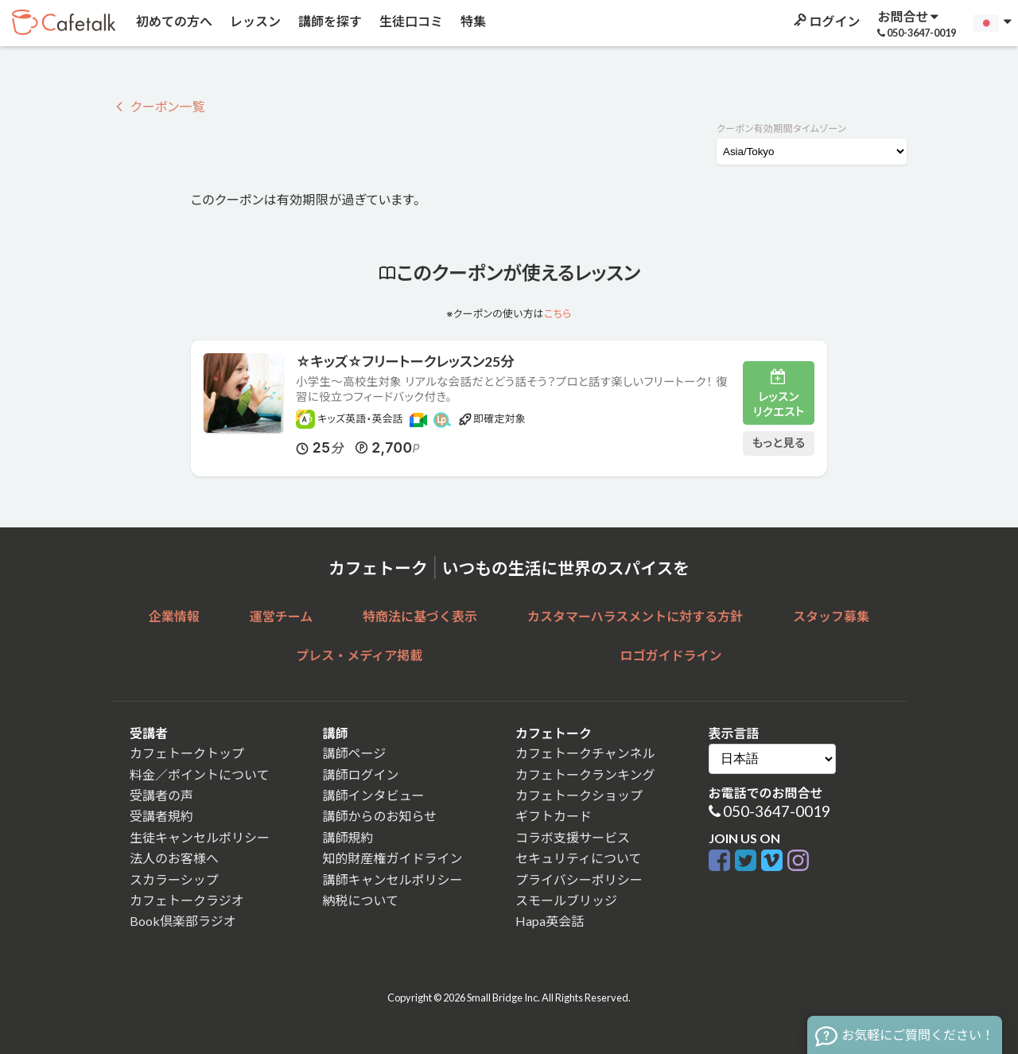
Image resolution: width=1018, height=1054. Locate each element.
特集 (472, 21)
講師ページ (355, 752)
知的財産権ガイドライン (393, 857)
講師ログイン (361, 774)
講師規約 (348, 837)
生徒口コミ (410, 21)
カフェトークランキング (585, 774)
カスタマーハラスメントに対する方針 (635, 616)
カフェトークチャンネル (585, 752)
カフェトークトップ (187, 752)
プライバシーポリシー (579, 879)
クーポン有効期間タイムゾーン (781, 128)
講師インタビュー (374, 795)
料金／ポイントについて (200, 774)
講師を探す (329, 21)
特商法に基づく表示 (420, 616)
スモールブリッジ (566, 900)
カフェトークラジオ (187, 900)
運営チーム (281, 616)
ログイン (825, 21)
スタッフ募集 (831, 616)
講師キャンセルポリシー (393, 879)
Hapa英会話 (549, 920)
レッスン (254, 21)
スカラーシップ (174, 879)
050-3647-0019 (776, 811)
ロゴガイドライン (671, 655)
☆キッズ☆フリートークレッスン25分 (405, 361)
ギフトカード (553, 815)
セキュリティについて (578, 857)
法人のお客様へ (174, 857)
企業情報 (174, 616)
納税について (361, 900)
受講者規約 (161, 815)
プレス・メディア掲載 (359, 655)
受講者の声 (161, 795)
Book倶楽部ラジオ (183, 920)
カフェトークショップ (579, 795)
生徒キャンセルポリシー (200, 837)
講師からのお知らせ (380, 815)
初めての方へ (173, 21)
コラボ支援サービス (572, 837)
